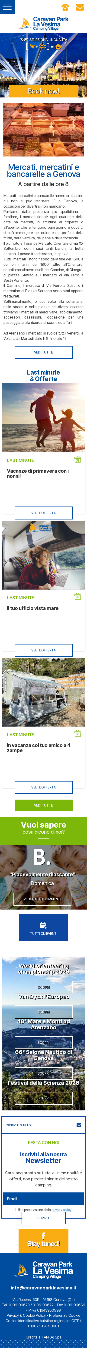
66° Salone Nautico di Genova (43, 1055)
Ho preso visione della (45, 1210)
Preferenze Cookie (64, 1315)
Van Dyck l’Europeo (43, 996)
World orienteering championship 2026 (43, 968)
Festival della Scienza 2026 (43, 1082)
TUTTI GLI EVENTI (43, 928)
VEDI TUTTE (43, 352)
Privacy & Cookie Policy (26, 1315)
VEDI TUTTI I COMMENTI (42, 899)
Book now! (44, 91)
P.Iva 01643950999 (45, 1310)
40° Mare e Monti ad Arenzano (43, 1024)
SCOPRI (43, 987)
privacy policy (61, 1210)
